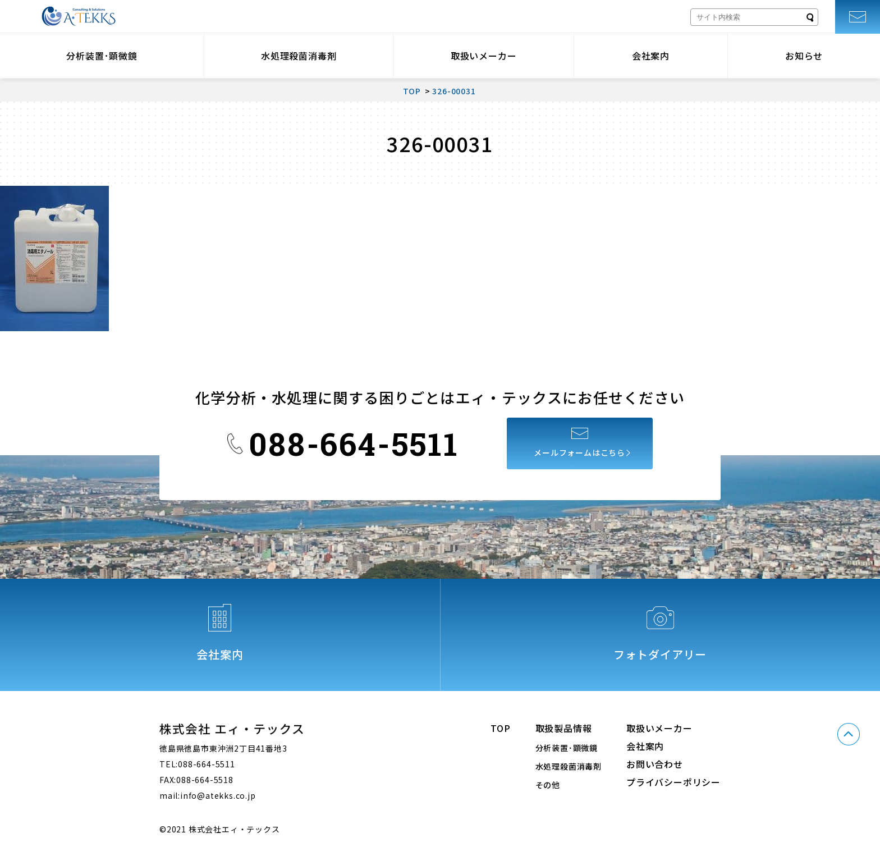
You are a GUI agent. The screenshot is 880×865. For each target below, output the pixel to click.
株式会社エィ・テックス (78, 16)
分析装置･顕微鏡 (101, 55)
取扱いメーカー (484, 55)
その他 (547, 784)
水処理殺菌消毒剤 (298, 55)
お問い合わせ (654, 764)
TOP (500, 728)
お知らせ (804, 55)
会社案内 (651, 55)
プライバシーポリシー (673, 782)
